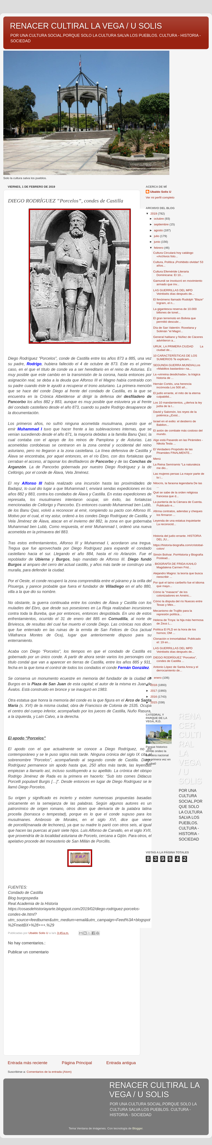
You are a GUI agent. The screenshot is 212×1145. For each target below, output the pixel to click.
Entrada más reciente (27, 1062)
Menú (157, 458)
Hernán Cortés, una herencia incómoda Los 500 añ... (172, 385)
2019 (154, 213)
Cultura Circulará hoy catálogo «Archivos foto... (173, 254)
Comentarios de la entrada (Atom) (49, 1071)
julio (157, 236)
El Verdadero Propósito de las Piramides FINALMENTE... (173, 451)
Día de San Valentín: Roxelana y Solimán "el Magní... (174, 329)
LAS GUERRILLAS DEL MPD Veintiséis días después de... (173, 292)
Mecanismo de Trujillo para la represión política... (172, 612)
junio (157, 241)
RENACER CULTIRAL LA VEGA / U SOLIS (86, 25)
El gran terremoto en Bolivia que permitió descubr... (174, 320)
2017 (154, 690)
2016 (154, 696)
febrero (159, 247)
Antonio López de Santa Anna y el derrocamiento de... (175, 668)
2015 (154, 702)
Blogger (137, 1128)
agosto (159, 230)
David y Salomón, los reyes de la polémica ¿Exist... (175, 413)
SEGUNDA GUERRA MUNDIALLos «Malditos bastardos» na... (176, 366)
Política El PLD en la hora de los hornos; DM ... (174, 631)
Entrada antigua (121, 1062)
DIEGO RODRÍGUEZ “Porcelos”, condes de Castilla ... (175, 659)
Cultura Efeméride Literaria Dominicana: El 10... (171, 273)
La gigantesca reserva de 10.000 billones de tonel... (175, 310)
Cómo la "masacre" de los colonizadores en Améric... (172, 593)
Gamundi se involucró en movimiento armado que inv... (177, 282)
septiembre (162, 224)
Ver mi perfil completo (160, 197)
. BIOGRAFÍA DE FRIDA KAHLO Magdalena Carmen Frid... (175, 565)
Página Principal (77, 1062)
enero (158, 677)
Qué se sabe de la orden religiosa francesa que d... (175, 494)
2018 (154, 685)
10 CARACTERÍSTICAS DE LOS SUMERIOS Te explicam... (175, 357)
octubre (159, 218)
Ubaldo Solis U (160, 191)
